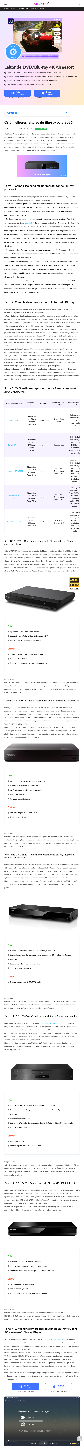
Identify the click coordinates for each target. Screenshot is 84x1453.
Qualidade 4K (30, 223)
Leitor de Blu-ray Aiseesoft (54, 1339)
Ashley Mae (29, 129)
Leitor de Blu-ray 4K (50, 1023)
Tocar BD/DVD (23, 9)
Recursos (13, 9)
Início (6, 9)
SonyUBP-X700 (15, 420)
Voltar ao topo (80, 1439)
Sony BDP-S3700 (15, 445)
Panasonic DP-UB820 (15, 471)
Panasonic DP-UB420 (15, 522)
